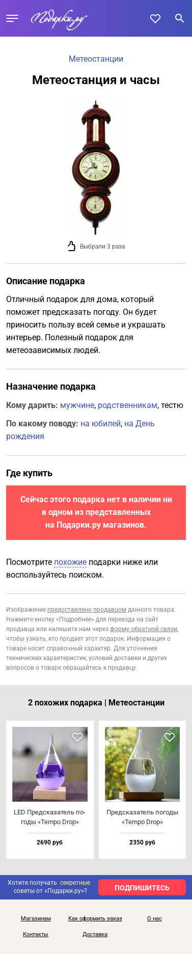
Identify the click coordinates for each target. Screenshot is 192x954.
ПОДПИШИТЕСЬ (142, 888)
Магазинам (36, 919)
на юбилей (100, 423)
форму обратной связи (143, 629)
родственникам (127, 405)
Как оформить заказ (95, 919)
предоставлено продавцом (86, 609)
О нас (154, 919)
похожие (70, 562)
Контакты (35, 935)
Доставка (95, 935)
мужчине (77, 405)
